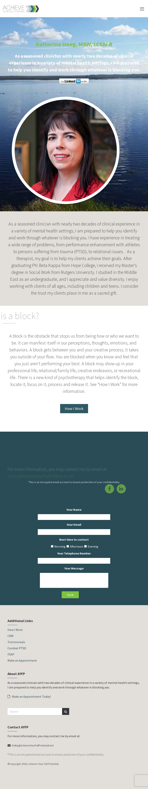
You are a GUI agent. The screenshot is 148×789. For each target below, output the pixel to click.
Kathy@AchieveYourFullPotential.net (41, 476)
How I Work (74, 408)
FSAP (11, 654)
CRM (10, 636)
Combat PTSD (17, 648)
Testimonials (16, 642)
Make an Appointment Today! (29, 696)
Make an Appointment (22, 660)
